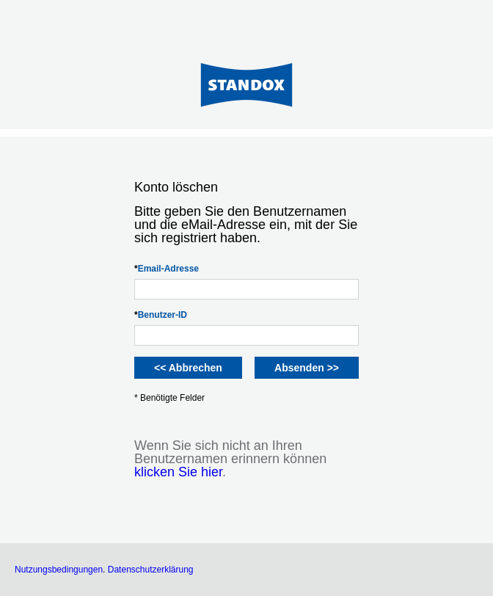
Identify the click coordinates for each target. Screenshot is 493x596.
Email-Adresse (166, 268)
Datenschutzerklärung (151, 569)
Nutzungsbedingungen (59, 569)
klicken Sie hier (178, 472)
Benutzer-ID (160, 314)
